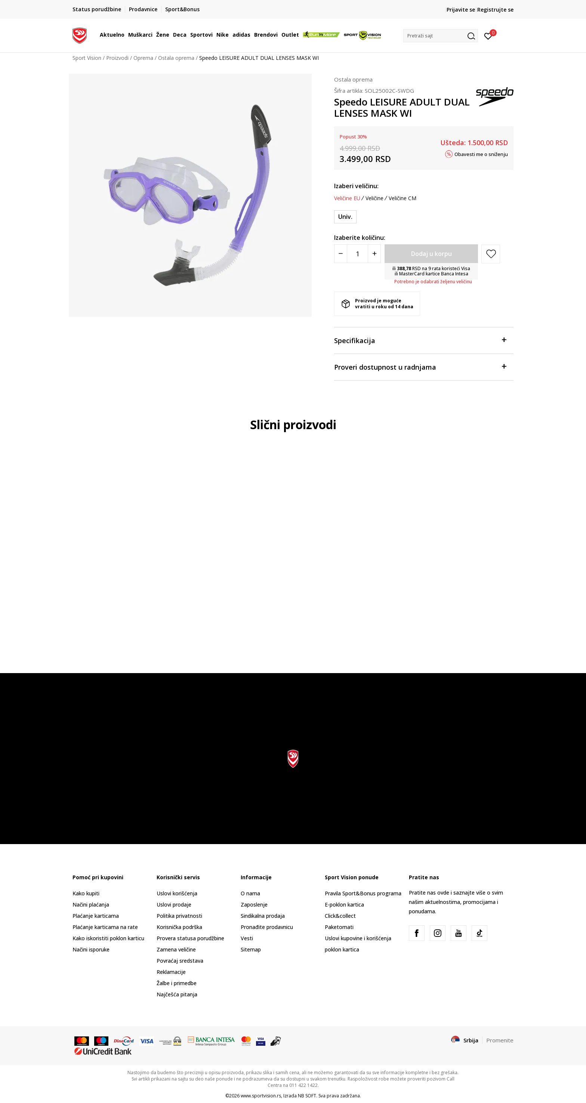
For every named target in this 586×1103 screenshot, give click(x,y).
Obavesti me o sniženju (481, 153)
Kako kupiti (86, 893)
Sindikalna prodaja (263, 915)
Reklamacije (171, 971)
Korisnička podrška (179, 927)
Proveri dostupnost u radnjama (420, 366)
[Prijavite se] (488, 35)
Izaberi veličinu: (356, 186)
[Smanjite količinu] (340, 253)
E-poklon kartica (344, 904)
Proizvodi (117, 57)
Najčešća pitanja (177, 994)
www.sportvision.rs (261, 1096)
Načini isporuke (91, 949)
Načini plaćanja (91, 904)
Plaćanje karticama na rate (105, 927)
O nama (250, 893)
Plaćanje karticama (96, 915)
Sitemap (251, 949)
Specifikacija (420, 340)
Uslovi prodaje (174, 904)
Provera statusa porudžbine (190, 938)
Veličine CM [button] (402, 198)
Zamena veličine (176, 949)
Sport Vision (87, 57)
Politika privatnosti (179, 915)
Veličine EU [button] (347, 198)
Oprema (143, 57)
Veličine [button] (374, 198)
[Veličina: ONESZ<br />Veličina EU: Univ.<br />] (345, 216)
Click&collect (340, 915)
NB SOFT (307, 1096)
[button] (440, 35)
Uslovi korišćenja (177, 893)
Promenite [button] (499, 1040)
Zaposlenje (254, 904)
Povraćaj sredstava (180, 960)
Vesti (247, 938)
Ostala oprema (176, 57)
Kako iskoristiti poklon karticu (108, 938)
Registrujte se (495, 9)
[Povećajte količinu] (374, 253)
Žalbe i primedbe (177, 983)
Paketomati (339, 927)
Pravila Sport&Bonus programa (363, 893)
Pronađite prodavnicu (267, 927)
